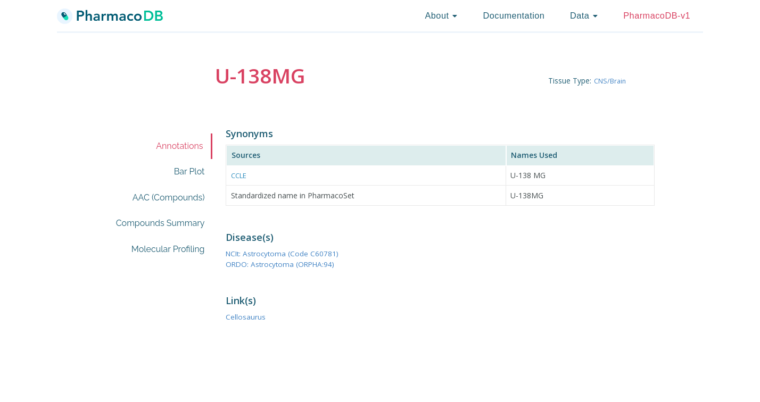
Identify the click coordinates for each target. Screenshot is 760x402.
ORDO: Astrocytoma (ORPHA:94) (288, 263)
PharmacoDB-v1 (656, 15)
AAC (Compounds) (169, 197)
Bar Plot (189, 171)
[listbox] (441, 16)
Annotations (179, 146)
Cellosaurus (248, 316)
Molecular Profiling (168, 249)
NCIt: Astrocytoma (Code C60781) (290, 253)
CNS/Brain (612, 81)
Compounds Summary (160, 223)
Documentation (513, 15)
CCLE (240, 175)
